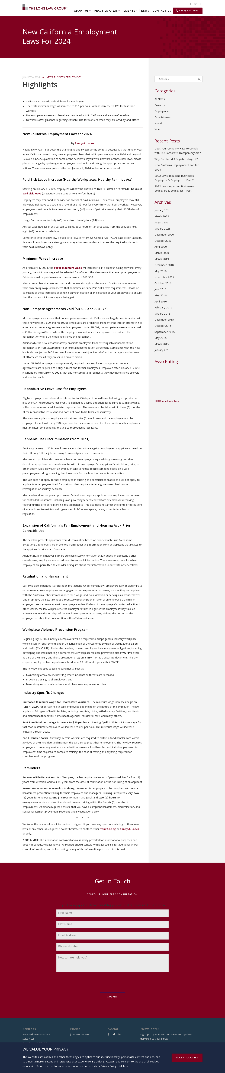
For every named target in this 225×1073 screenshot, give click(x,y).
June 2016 (160, 289)
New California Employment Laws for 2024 (177, 167)
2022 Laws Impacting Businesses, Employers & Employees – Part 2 (175, 178)
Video (158, 130)
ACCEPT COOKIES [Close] (187, 1058)
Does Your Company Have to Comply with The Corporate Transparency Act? (178, 151)
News (145, 10)
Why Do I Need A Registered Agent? (176, 159)
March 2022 (162, 216)
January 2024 (162, 210)
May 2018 (161, 271)
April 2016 (161, 302)
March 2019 (162, 259)
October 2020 (163, 241)
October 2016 (163, 283)
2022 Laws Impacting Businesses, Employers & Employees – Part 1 (175, 189)
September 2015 (165, 332)
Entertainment (163, 117)
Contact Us (162, 10)
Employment (73, 77)
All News (47, 77)
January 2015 (162, 350)
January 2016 (162, 314)
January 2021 (162, 229)
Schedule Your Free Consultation (112, 894)
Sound (158, 124)
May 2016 (161, 295)
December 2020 (164, 235)
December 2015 (164, 320)
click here (123, 1066)
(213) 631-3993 (188, 11)
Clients (129, 10)
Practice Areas (106, 10)
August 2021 (162, 223)
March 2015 (162, 344)
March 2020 (162, 253)
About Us (81, 10)
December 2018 (164, 265)
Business (59, 77)
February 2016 (163, 308)
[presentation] (83, 984)
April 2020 (161, 247)
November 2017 (164, 277)
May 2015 (161, 338)
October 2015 (163, 326)
